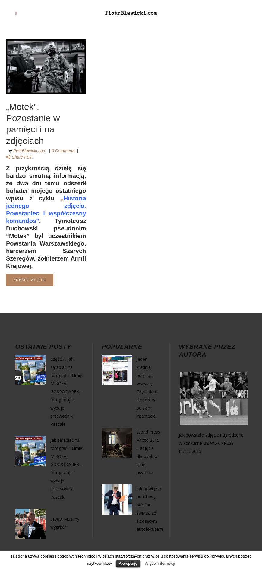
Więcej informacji (160, 563)
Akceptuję (128, 563)
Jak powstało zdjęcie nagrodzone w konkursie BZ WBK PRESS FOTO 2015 (211, 443)
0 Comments (63, 150)
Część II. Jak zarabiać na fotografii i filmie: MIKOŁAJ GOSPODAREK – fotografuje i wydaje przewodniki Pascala (66, 391)
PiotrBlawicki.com (29, 150)
